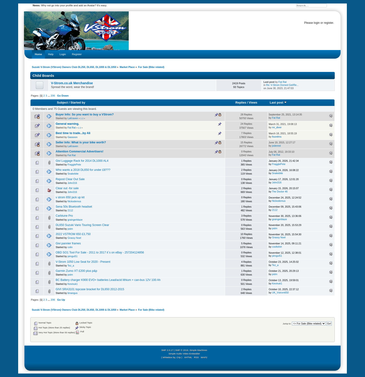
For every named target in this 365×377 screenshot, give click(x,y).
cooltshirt (277, 246)
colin (70, 247)
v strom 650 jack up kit (70, 197)
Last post (278, 102)
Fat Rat (282, 82)
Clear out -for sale (67, 188)
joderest (276, 145)
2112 (70, 210)
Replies (240, 102)
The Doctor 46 (279, 191)
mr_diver (276, 127)
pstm (70, 228)
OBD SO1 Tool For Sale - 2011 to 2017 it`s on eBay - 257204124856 (100, 252)
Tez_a (71, 265)
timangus (73, 293)
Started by (77, 102)
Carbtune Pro (64, 215)
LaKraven (73, 118)
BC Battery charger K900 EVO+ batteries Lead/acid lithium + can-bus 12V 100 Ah (108, 280)
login (317, 22)
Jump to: (287, 323)
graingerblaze (75, 219)
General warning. (67, 123)
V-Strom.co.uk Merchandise (72, 83)
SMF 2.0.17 (167, 350)
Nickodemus (74, 201)
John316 (72, 183)
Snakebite (73, 173)
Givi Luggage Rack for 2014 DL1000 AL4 (82, 160)
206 (53, 95)
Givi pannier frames (68, 243)
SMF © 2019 (181, 350)
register (328, 22)
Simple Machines (198, 350)
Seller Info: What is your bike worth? (81, 142)
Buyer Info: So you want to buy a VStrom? (85, 114)
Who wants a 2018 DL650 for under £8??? (83, 170)
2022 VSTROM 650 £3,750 (73, 234)
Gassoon (72, 137)
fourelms (276, 136)
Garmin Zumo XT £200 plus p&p (76, 271)
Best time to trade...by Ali (73, 133)
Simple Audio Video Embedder (184, 353)
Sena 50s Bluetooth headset (74, 206)
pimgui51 (73, 256)
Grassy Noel (74, 237)
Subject (62, 102)
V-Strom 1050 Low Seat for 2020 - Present (83, 261)
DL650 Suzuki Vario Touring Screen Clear (82, 225)
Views (253, 102)
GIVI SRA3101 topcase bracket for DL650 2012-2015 (90, 289)
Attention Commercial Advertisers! (79, 151)
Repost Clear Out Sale (70, 179)
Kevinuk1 (73, 284)
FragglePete (74, 164)
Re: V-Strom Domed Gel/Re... (282, 85)
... (49, 95)
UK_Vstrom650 (280, 292)
